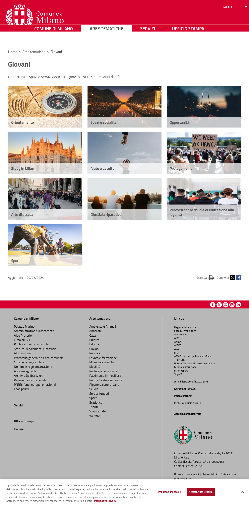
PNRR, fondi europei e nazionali (35, 384)
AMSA (177, 341)
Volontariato (97, 411)
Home (12, 51)
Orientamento (22, 122)
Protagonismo (181, 168)
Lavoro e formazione (103, 358)
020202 (198, 466)
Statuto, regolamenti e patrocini (35, 349)
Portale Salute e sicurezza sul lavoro (194, 363)
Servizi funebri (99, 393)
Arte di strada (22, 214)
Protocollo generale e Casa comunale (39, 358)
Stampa (205, 277)
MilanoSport (181, 370)
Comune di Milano (53, 41)
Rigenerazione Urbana (104, 384)
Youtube (225, 304)
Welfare (94, 416)
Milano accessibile (101, 362)
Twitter (232, 277)
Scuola (93, 389)
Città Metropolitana (185, 331)
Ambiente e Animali (102, 326)
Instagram (232, 304)
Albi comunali (23, 353)
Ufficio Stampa (188, 41)
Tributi (93, 407)
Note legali (193, 474)
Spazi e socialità (104, 122)
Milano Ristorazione (185, 367)
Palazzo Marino (24, 326)
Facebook (238, 277)
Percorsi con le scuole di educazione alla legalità (202, 212)
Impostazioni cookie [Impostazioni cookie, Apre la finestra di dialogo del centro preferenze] (169, 492)
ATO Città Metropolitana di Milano (193, 356)
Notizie (19, 429)
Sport (15, 260)
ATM (176, 338)
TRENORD (179, 360)
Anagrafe (95, 331)
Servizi (147, 41)
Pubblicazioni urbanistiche (31, 344)
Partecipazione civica (103, 371)
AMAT (177, 345)
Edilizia (94, 344)
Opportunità (179, 122)
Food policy (21, 389)
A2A (176, 349)
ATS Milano (180, 334)
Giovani (94, 349)
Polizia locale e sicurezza (105, 380)
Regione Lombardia (185, 327)
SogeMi (178, 374)
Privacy (178, 474)
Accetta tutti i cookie (201, 492)
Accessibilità (210, 474)
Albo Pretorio (23, 335)
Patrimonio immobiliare (105, 375)
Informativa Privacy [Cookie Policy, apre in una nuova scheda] (105, 501)
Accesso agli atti (25, 371)
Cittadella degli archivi (29, 362)
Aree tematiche (106, 41)
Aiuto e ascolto (102, 168)
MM (176, 352)
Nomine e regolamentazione (33, 366)
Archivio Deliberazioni (28, 375)
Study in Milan (22, 168)
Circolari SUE (22, 340)
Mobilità (94, 366)
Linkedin (238, 304)
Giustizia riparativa (106, 214)
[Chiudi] (242, 491)
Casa (92, 335)
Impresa (94, 353)
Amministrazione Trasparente (34, 331)
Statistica (95, 402)
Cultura (94, 340)
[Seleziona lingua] (235, 18)
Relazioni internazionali (30, 380)
